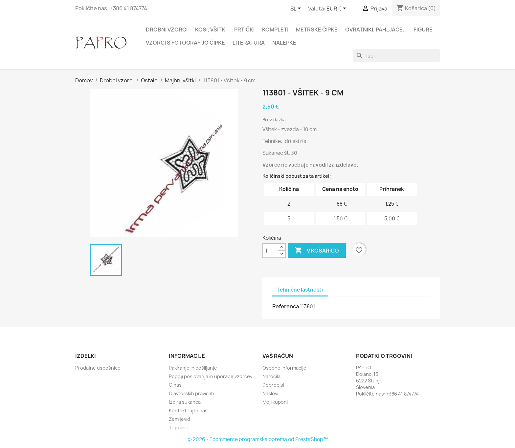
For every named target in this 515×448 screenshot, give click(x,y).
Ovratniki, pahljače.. (375, 29)
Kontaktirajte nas (188, 410)
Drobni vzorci (167, 29)
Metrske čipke (317, 29)
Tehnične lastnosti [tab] (300, 289)
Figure (423, 29)
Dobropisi (273, 385)
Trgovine (179, 427)
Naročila (271, 376)
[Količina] (270, 250)
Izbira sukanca (185, 402)
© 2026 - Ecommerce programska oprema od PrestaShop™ (258, 439)
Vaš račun (277, 355)
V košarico (317, 250)
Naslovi (270, 393)
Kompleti (275, 29)
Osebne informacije (284, 368)
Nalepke (284, 42)
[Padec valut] (337, 9)
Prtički (244, 29)
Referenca (285, 306)
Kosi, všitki (211, 29)
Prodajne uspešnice (98, 368)
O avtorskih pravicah (191, 393)
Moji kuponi (275, 402)
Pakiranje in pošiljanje (193, 368)
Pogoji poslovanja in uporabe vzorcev (210, 376)
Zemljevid (179, 419)
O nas (175, 385)
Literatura (249, 42)
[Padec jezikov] (296, 9)
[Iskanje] (396, 55)
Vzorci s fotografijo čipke (185, 42)
